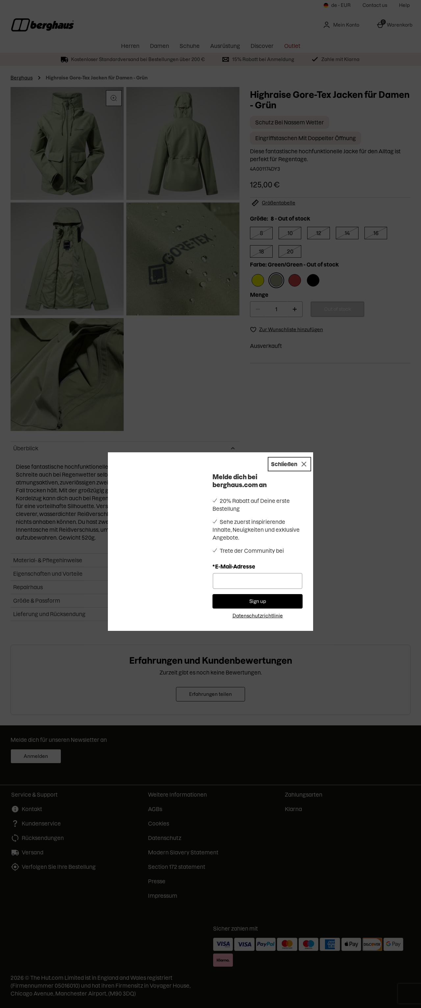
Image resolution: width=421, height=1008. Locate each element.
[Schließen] (289, 454)
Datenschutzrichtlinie (258, 606)
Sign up (257, 591)
